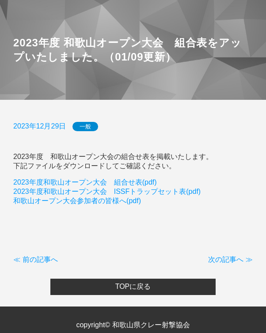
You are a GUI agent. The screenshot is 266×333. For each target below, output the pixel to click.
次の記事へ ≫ (230, 259)
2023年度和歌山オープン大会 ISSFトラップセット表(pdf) (107, 191)
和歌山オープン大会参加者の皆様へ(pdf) (77, 200)
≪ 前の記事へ (35, 259)
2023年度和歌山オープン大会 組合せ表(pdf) (85, 182)
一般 (85, 126)
